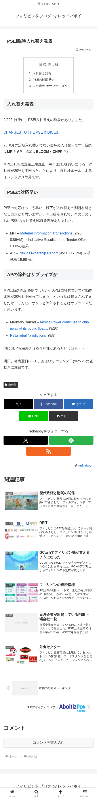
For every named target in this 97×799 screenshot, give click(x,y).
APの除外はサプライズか (50, 86)
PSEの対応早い (43, 79)
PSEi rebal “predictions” (29, 335)
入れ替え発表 (41, 73)
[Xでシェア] (18, 404)
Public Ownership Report (38, 253)
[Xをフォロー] (26, 440)
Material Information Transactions (46, 233)
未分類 (10, 384)
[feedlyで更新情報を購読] (71, 440)
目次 (42, 64)
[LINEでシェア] (33, 416)
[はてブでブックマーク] (78, 404)
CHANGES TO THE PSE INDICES (31, 132)
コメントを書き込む (49, 742)
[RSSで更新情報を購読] (48, 451)
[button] (63, 416)
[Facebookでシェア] (48, 404)
